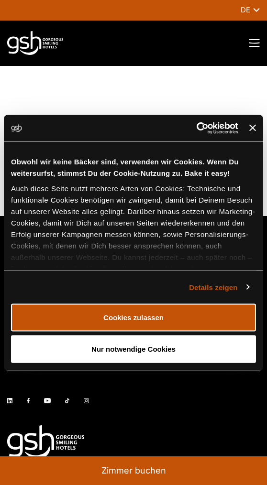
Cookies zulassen (133, 317)
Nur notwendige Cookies (133, 349)
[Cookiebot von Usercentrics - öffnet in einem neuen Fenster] (196, 128)
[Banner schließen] (252, 128)
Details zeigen (213, 287)
